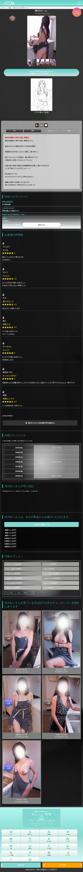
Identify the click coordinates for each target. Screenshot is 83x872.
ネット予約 (54, 865)
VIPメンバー (30, 854)
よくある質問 (11, 860)
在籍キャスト (30, 833)
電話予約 (12, 865)
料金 (11, 840)
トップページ (11, 833)
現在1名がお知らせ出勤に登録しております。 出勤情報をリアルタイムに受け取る (41, 72)
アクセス (30, 840)
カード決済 (68, 840)
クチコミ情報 (49, 847)
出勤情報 (48, 833)
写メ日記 (67, 847)
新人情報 (67, 833)
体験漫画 (29, 847)
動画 (11, 847)
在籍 (9, 8)
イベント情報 (11, 854)
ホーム (3, 8)
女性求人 (29, 860)
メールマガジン (67, 854)
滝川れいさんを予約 (77, 12)
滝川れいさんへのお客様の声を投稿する (41, 423)
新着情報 (48, 854)
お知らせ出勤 (49, 840)
